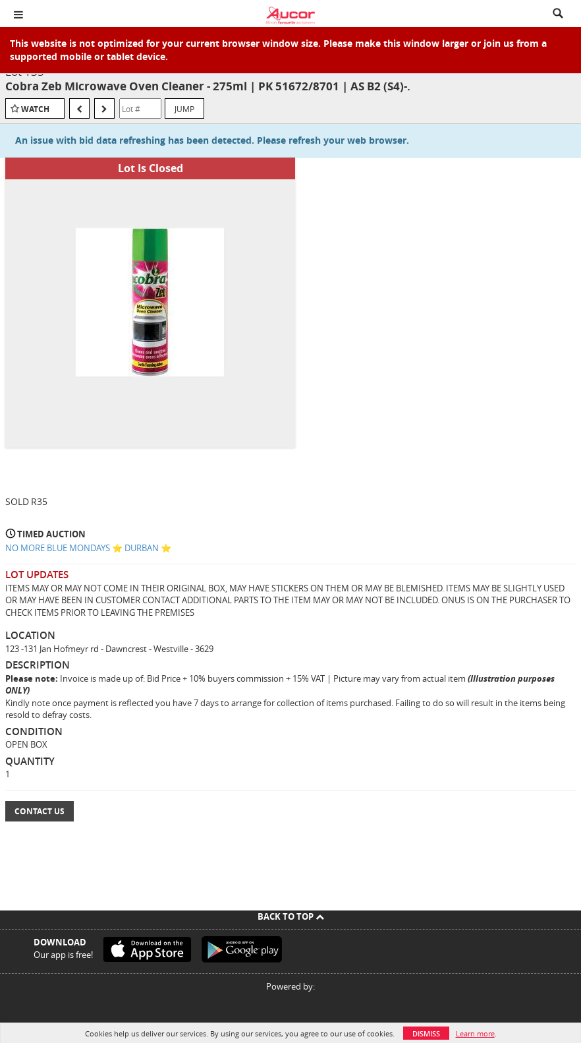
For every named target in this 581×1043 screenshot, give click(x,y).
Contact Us (39, 811)
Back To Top (291, 916)
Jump (184, 109)
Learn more (475, 1033)
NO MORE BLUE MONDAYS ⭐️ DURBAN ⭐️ (88, 548)
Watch (35, 109)
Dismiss (426, 1033)
